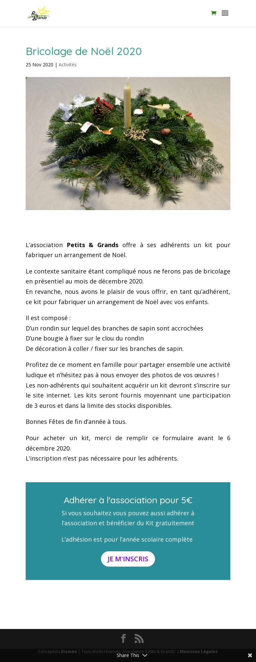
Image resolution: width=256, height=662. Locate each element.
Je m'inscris (128, 558)
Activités (68, 64)
